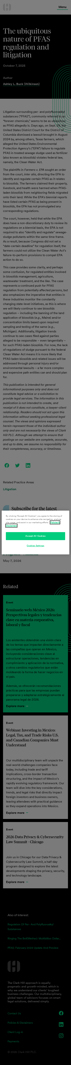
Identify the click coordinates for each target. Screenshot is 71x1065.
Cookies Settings (35, 545)
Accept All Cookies (35, 536)
